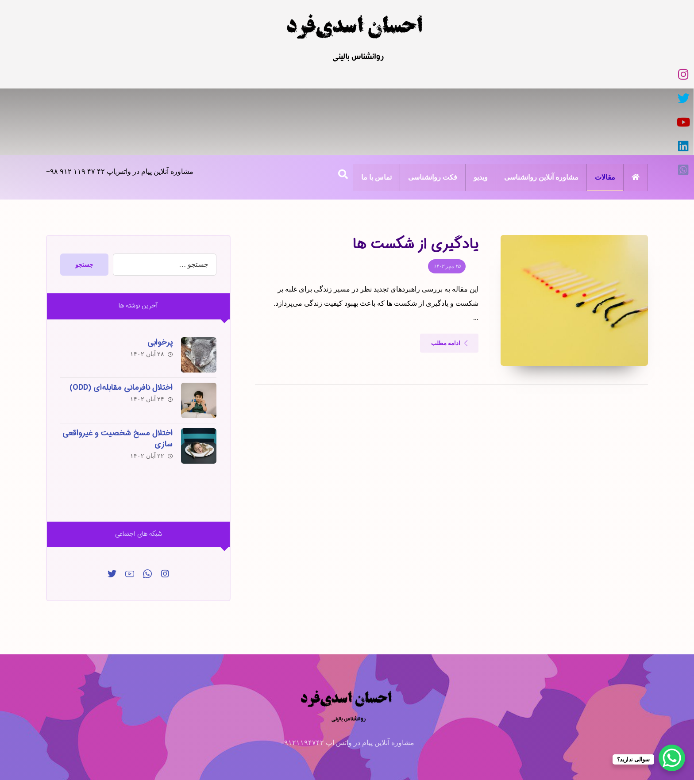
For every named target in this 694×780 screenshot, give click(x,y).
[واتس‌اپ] (315, 74)
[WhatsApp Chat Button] (672, 758)
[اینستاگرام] (397, 74)
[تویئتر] (376, 74)
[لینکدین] (335, 74)
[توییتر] (112, 505)
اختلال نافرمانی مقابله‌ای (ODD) (120, 320)
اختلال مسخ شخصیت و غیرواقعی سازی (117, 370)
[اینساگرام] (165, 505)
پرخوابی (159, 275)
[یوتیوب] (356, 74)
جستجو (85, 198)
